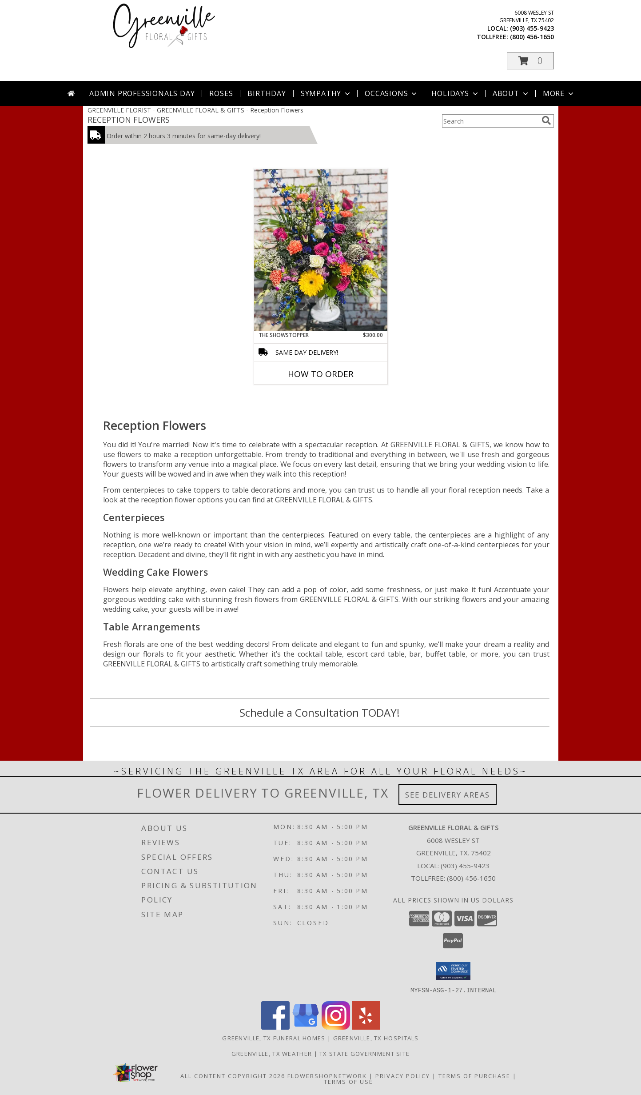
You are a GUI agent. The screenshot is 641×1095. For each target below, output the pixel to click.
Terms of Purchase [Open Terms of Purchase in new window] (474, 1075)
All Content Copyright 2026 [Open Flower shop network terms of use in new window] (232, 1075)
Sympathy (326, 93)
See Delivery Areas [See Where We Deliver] (447, 795)
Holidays (455, 93)
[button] (530, 60)
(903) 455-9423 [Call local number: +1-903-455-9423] (532, 28)
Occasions (391, 93)
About (511, 93)
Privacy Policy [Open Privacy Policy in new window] (402, 1075)
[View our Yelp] (366, 1027)
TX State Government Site (364, 1053)
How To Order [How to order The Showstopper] (321, 374)
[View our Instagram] (336, 1027)
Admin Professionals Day (142, 93)
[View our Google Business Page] (305, 1027)
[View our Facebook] (275, 1027)
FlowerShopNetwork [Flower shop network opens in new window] (327, 1075)
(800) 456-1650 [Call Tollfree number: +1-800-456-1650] (471, 878)
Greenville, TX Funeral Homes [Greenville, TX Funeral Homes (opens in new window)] (273, 1038)
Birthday (266, 93)
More (559, 93)
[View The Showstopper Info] (320, 250)
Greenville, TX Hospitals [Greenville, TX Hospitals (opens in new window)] (376, 1038)
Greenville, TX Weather (271, 1053)
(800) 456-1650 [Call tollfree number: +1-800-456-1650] (532, 36)
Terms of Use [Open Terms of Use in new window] (348, 1081)
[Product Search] (489, 121)
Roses (221, 93)
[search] (546, 120)
